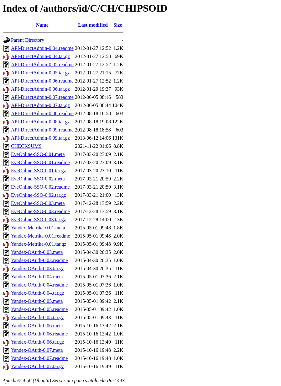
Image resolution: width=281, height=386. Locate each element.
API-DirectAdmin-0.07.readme (42, 97)
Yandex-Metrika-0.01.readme (40, 236)
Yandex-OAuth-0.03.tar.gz (37, 268)
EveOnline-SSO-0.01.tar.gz (38, 170)
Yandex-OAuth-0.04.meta (37, 276)
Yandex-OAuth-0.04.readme (39, 284)
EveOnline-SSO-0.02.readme (40, 187)
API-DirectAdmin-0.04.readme (42, 48)
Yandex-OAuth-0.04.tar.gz (37, 293)
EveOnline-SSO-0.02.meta (38, 178)
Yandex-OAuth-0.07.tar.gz (37, 366)
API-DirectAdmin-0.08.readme (42, 113)
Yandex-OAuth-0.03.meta (37, 252)
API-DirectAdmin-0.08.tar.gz (40, 121)
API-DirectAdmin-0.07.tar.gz (40, 105)
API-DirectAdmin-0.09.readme (42, 129)
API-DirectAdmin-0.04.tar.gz (40, 56)
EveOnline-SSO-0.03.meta (38, 203)
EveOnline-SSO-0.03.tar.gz (38, 219)
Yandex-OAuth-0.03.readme (39, 260)
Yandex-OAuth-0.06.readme (39, 333)
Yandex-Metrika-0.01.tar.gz (38, 244)
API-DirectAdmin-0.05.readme (42, 64)
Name (42, 25)
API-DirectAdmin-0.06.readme (42, 80)
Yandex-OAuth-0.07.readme (39, 358)
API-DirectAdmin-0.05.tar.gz (40, 72)
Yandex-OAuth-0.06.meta (37, 325)
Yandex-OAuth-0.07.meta (37, 350)
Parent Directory (27, 40)
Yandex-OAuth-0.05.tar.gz (37, 317)
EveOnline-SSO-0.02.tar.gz (38, 195)
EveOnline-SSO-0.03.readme (40, 211)
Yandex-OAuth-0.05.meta (37, 301)
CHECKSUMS (26, 146)
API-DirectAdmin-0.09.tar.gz (40, 138)
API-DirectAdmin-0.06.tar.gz (40, 89)
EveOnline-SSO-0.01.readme (40, 162)
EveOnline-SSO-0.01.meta (38, 154)
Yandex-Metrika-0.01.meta (38, 227)
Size (117, 25)
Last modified (93, 25)
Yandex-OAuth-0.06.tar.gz (37, 342)
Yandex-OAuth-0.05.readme (39, 309)
